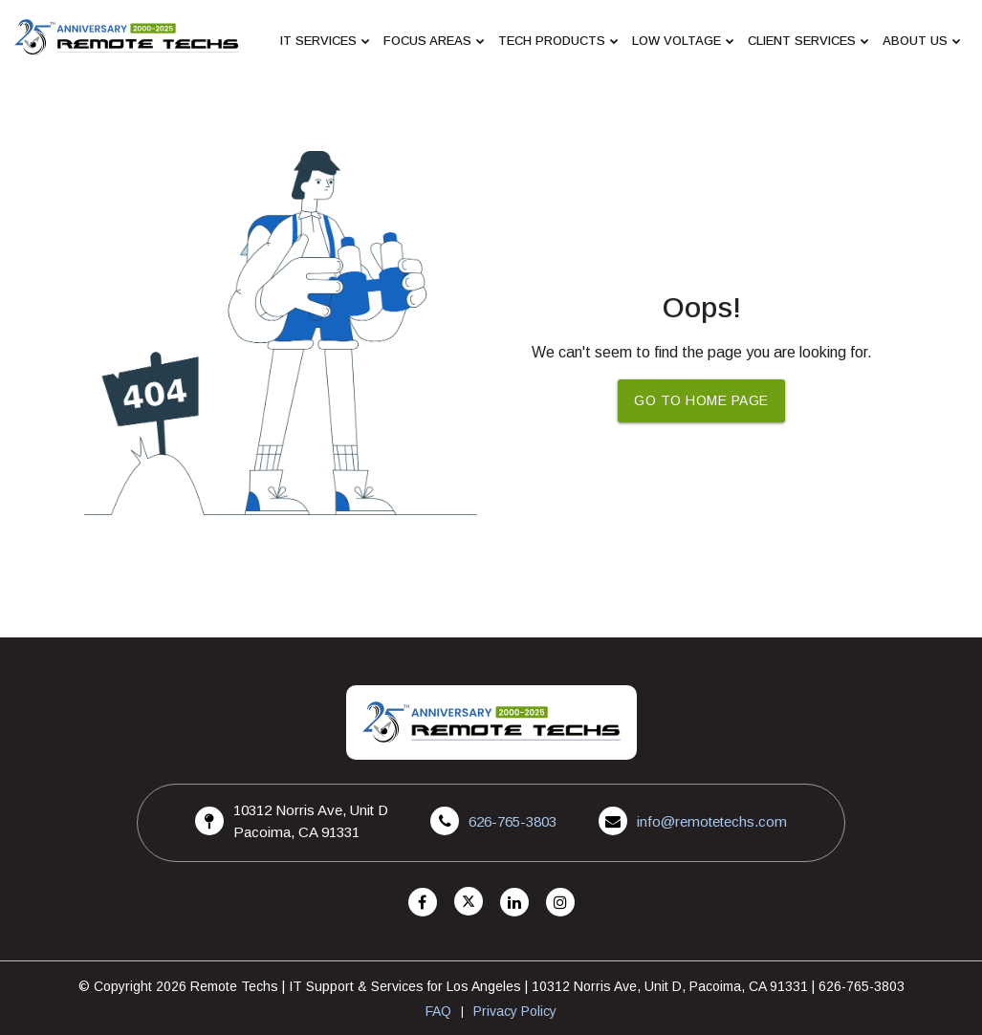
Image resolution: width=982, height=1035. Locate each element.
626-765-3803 (512, 821)
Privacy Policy (514, 1011)
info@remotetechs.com (712, 821)
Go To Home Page (701, 400)
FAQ (438, 1011)
